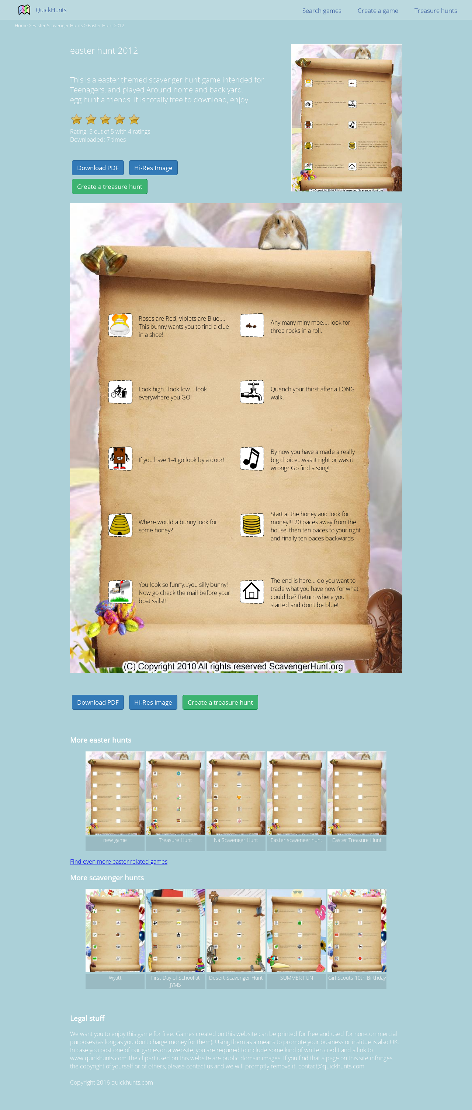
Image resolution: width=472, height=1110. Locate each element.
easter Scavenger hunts (57, 25)
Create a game (378, 10)
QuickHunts (51, 10)
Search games (321, 10)
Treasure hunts (435, 10)
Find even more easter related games (118, 861)
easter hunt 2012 (106, 25)
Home (21, 25)
